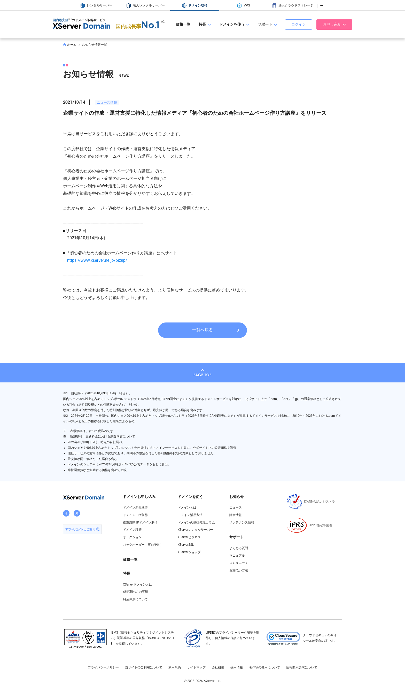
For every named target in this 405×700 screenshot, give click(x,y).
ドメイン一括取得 (135, 515)
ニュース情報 (107, 102)
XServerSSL (186, 545)
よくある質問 (238, 548)
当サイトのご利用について (143, 667)
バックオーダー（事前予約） (143, 545)
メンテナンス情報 (241, 522)
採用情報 (236, 667)
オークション (132, 537)
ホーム (69, 45)
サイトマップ (196, 667)
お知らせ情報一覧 (94, 45)
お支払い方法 (238, 570)
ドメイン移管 (132, 530)
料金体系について (135, 599)
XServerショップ (189, 552)
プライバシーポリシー (103, 667)
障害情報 (235, 515)
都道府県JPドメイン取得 (140, 522)
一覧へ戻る (202, 329)
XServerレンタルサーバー (195, 530)
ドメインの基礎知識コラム (196, 522)
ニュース (235, 507)
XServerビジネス (189, 537)
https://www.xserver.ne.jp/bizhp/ (97, 260)
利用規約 (174, 667)
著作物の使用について (264, 667)
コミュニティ (238, 563)
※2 (162, 21)
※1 (70, 19)
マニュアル (237, 555)
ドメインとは (187, 507)
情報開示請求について (301, 667)
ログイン (298, 24)
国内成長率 (138, 26)
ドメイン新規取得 (135, 507)
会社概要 (218, 667)
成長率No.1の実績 (135, 592)
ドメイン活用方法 (190, 515)
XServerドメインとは (137, 584)
